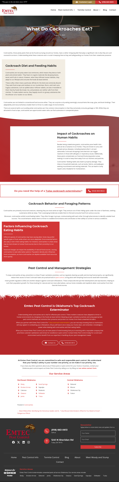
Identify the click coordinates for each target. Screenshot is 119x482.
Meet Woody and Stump (97, 455)
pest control (60, 277)
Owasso (23, 393)
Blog (67, 455)
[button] (74, 9)
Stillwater (42, 393)
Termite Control (51, 455)
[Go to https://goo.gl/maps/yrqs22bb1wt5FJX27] (60, 440)
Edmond (41, 474)
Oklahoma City (58, 474)
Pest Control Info (30, 455)
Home (14, 455)
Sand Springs (43, 384)
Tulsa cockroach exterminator (63, 190)
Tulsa (40, 396)
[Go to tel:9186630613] (60, 430)
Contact (60, 459)
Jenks (22, 396)
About (77, 455)
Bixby (22, 384)
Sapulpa (88, 474)
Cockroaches (28, 404)
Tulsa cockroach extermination (59, 322)
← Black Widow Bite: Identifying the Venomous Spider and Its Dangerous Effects (38, 412)
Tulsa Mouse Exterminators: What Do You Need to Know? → (81, 411)
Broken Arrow (25, 387)
